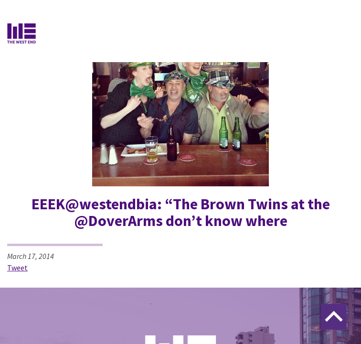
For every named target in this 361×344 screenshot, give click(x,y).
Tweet (17, 267)
